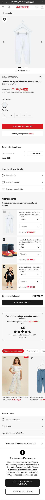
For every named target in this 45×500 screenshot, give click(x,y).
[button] (3, 13)
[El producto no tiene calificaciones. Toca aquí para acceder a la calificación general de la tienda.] (22, 71)
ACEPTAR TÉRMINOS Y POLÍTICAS (22, 483)
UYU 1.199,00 (7, 400)
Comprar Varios (22, 302)
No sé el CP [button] (6, 158)
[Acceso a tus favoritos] (37, 7)
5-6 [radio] (17, 115)
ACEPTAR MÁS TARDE (22, 492)
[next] (41, 42)
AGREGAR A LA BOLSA (22, 126)
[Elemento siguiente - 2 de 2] (42, 2)
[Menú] (2, 7)
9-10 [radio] (29, 115)
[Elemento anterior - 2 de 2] (2, 2)
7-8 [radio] (23, 115)
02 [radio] (4, 115)
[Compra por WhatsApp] (22, 433)
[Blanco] (4, 105)
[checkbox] (4, 212)
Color (22, 217)
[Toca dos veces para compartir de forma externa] (40, 77)
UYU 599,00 (16, 400)
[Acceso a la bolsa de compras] (42, 7)
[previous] (3, 42)
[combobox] (30, 219)
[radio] (4, 105)
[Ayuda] (22, 426)
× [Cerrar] (42, 444)
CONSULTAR (35, 153)
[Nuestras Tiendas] (22, 419)
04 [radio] (11, 115)
